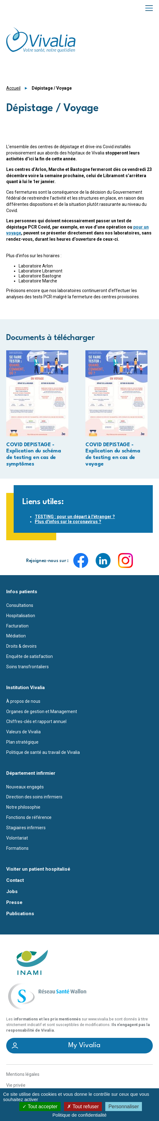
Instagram (125, 560)
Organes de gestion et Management (41, 711)
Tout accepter (39, 1106)
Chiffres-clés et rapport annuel (36, 721)
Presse (14, 902)
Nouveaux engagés (25, 786)
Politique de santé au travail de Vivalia (43, 752)
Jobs (12, 891)
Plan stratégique (22, 742)
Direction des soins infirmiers (34, 796)
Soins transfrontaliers (27, 666)
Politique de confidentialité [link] (79, 1115)
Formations (17, 848)
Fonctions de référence (29, 817)
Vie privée (15, 1085)
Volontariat (17, 837)
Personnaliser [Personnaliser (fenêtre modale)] (123, 1106)
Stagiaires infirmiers (26, 827)
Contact (15, 880)
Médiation (16, 635)
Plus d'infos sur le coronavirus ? (68, 521)
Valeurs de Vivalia (23, 731)
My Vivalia (84, 1045)
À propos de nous (23, 701)
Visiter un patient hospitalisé (38, 869)
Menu (149, 7)
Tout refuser (83, 1106)
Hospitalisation (20, 615)
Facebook (80, 560)
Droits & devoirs (21, 646)
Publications (20, 913)
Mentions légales (22, 1074)
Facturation (17, 625)
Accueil (13, 88)
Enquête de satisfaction (29, 656)
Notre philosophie (23, 807)
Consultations (19, 605)
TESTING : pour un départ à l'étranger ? (75, 516)
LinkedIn (103, 560)
